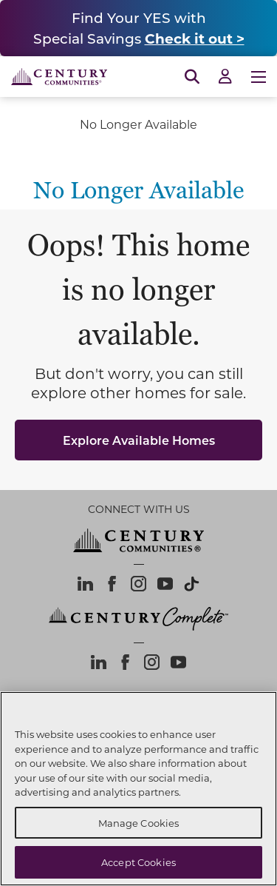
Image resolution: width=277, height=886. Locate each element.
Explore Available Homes (139, 440)
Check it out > (194, 38)
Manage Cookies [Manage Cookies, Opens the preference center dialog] (138, 822)
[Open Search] (192, 77)
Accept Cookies (138, 862)
